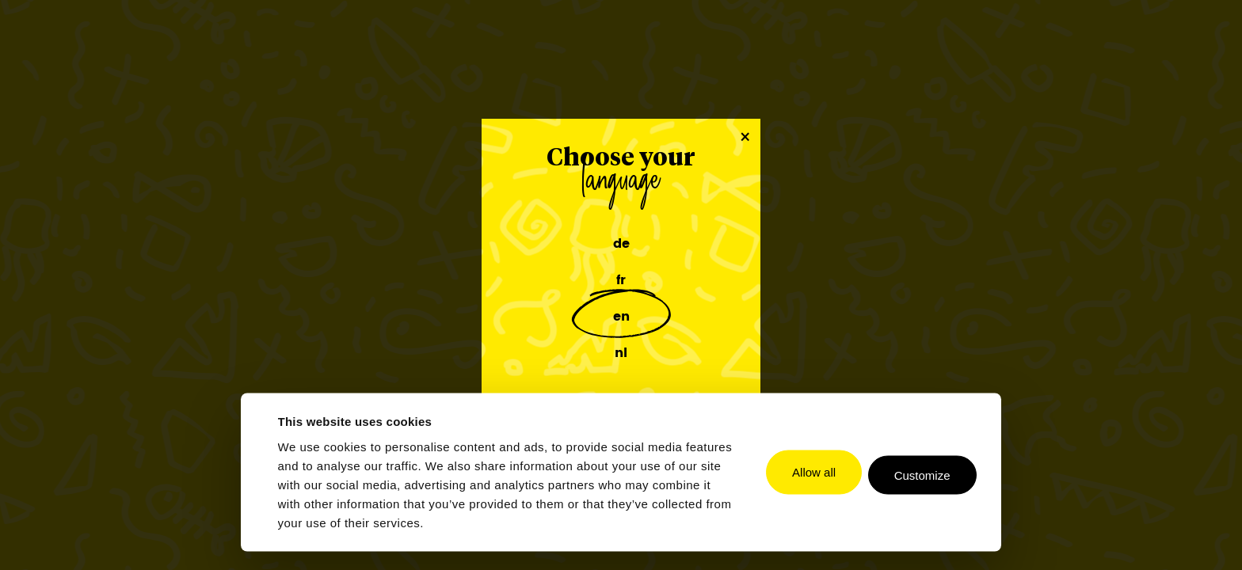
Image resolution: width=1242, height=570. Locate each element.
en (621, 316)
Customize (922, 475)
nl (621, 353)
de (621, 244)
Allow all (814, 472)
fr (621, 280)
